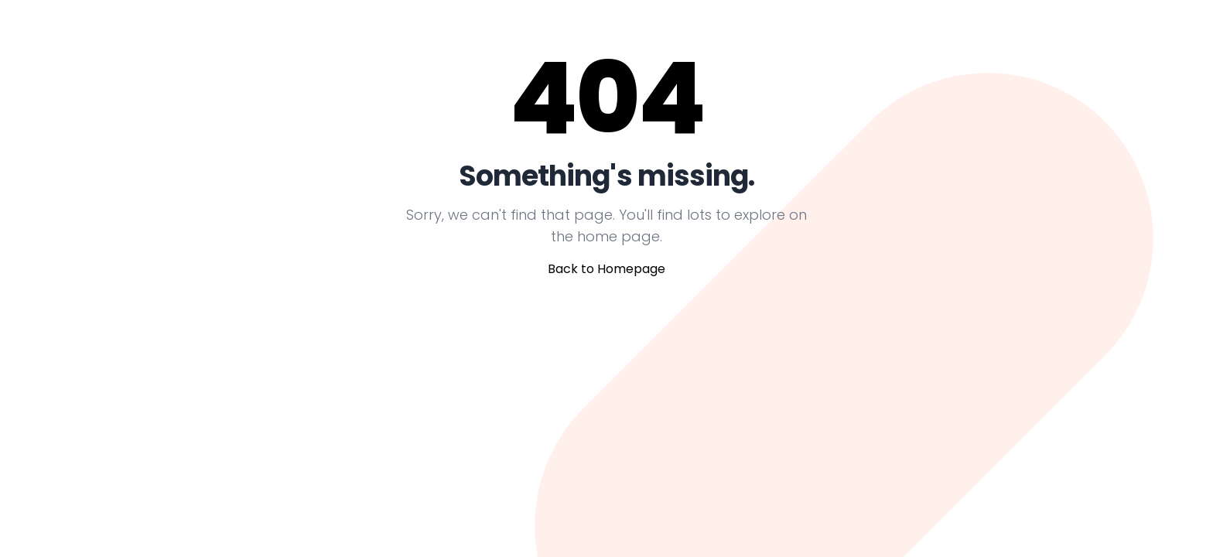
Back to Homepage (606, 269)
